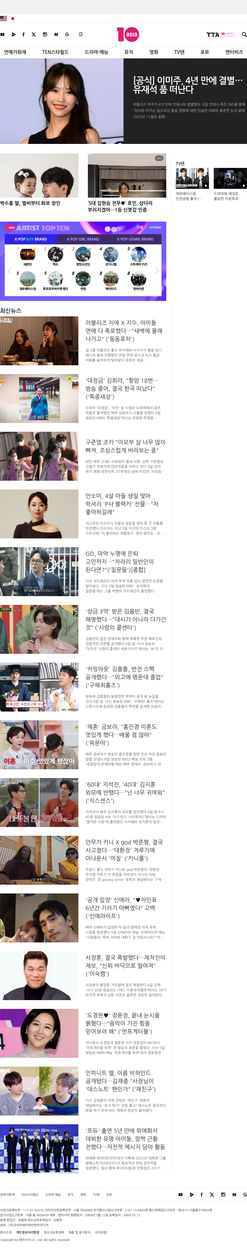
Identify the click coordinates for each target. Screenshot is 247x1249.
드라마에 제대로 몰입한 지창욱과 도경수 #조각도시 (227, 198)
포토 (204, 52)
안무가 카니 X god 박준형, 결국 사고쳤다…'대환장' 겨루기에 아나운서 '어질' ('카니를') (124, 850)
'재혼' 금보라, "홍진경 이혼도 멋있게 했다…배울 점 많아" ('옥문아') (121, 735)
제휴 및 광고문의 (79, 1232)
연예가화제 (15, 52)
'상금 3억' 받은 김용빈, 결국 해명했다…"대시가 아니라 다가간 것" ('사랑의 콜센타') (126, 619)
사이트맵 (101, 1232)
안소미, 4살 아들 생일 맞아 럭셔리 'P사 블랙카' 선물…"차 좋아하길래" (122, 504)
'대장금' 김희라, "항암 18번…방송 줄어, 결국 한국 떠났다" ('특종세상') (122, 388)
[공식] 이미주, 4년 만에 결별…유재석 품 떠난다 (188, 85)
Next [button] (157, 270)
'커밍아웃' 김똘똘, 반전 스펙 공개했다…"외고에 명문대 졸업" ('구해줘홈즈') (124, 677)
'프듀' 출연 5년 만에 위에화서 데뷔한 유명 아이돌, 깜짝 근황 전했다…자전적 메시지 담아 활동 (125, 1139)
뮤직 (128, 52)
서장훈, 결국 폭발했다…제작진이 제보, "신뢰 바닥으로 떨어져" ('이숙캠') (126, 966)
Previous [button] (9, 270)
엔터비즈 (234, 52)
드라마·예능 (97, 52)
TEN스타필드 (55, 52)
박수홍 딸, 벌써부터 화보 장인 (30, 203)
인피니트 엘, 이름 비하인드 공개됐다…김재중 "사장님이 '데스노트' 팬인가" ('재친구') (121, 1081)
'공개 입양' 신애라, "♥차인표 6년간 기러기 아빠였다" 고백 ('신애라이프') (121, 908)
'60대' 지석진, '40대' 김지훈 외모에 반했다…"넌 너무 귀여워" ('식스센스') (125, 792)
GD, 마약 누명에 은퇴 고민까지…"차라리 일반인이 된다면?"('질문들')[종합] (120, 562)
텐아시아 (25, 1239)
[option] (83, 270)
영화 (153, 52)
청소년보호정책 (54, 1232)
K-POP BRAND (31, 239)
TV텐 (179, 52)
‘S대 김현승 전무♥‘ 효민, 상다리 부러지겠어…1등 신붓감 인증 (120, 206)
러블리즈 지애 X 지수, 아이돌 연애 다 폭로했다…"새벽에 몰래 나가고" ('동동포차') (124, 331)
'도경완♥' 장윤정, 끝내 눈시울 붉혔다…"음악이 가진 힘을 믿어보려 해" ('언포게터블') (123, 1023)
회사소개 (6, 1232)
